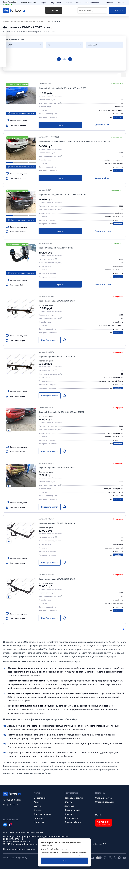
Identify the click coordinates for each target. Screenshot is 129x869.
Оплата (68, 802)
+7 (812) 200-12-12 (29, 3)
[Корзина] (117, 11)
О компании (40, 798)
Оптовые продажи (104, 802)
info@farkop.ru (10, 804)
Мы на (98, 814)
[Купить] (60, 125)
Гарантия (69, 814)
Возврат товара (72, 810)
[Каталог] (46, 11)
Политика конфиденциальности (19, 849)
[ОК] (64, 861)
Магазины (39, 822)
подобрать (118, 117)
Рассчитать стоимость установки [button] (21, 113)
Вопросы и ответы (73, 798)
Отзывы (38, 810)
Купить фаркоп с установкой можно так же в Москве (23, 832)
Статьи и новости (42, 814)
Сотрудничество (103, 798)
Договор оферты (72, 822)
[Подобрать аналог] (50, 340)
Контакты (39, 818)
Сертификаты (71, 818)
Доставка (69, 806)
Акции (37, 802)
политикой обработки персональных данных (60, 855)
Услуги (37, 806)
